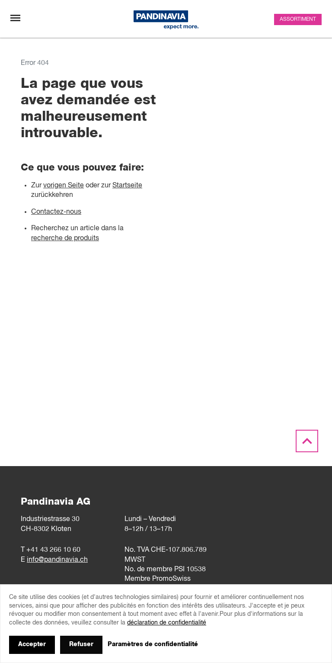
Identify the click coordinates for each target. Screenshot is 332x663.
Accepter (32, 644)
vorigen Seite (63, 185)
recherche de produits (65, 238)
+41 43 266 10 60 (53, 550)
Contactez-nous (56, 212)
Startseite (127, 185)
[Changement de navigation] (15, 18)
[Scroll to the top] (307, 441)
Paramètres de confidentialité (153, 644)
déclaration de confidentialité (166, 623)
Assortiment (298, 19)
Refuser (81, 644)
